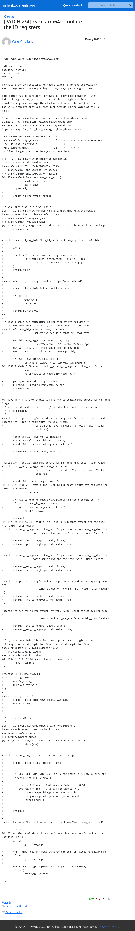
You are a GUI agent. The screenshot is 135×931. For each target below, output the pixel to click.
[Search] (130, 5)
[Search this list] (107, 5)
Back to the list (12, 912)
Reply (6, 902)
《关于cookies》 (108, 926)
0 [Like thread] (91, 898)
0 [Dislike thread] (98, 898)
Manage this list (74, 5)
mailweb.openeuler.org (18, 5)
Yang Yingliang (23, 41)
